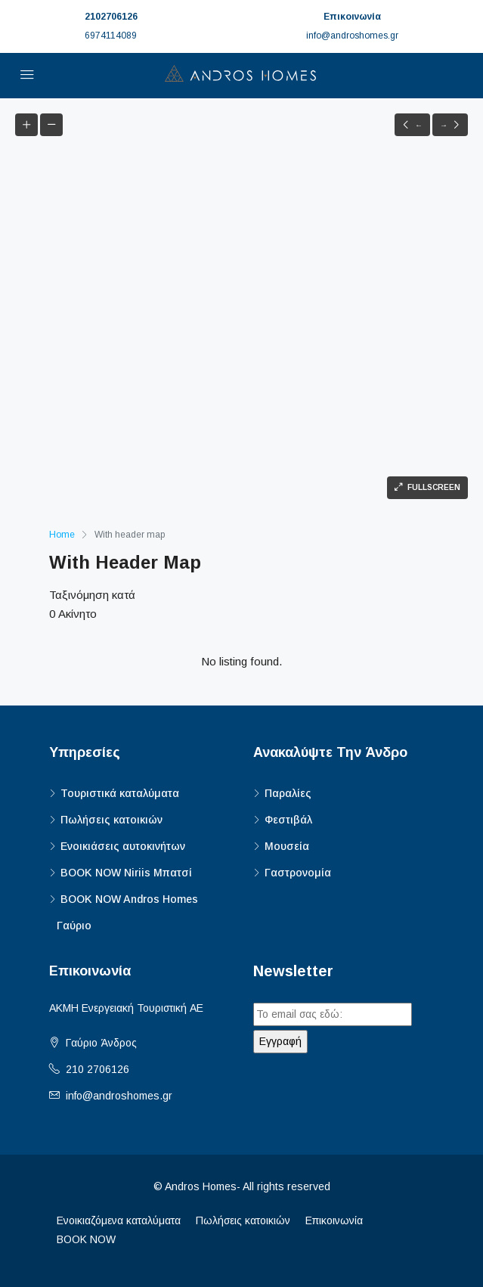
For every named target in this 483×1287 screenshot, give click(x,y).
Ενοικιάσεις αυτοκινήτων (122, 846)
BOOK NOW (86, 1239)
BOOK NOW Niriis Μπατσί (126, 873)
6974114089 (111, 35)
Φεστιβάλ (288, 820)
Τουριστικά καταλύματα (119, 793)
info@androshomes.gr (119, 1096)
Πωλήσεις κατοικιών (111, 820)
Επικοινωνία (334, 1220)
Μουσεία (287, 846)
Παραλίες (288, 793)
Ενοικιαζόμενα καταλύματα (119, 1220)
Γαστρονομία (298, 873)
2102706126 (111, 16)
